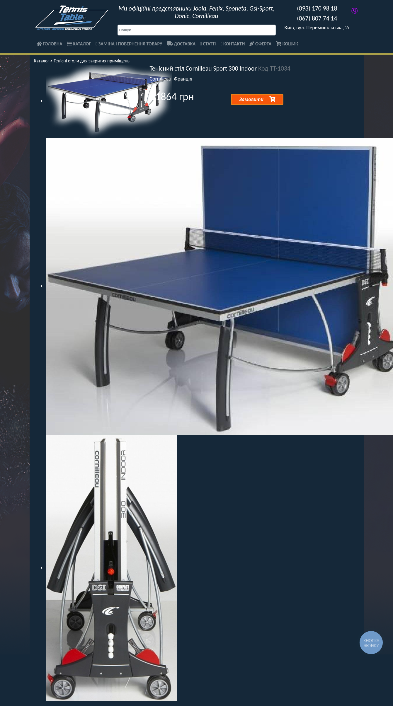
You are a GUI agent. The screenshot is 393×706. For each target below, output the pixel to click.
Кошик (287, 44)
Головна (49, 44)
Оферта (260, 44)
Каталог (79, 44)
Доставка (181, 44)
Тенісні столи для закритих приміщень (92, 61)
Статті (208, 44)
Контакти (233, 44)
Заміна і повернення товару (129, 44)
